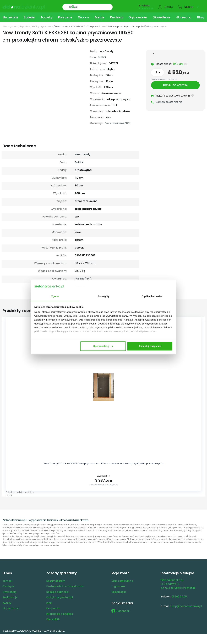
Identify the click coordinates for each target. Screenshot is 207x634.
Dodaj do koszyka (175, 85)
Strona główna (10, 25)
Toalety (46, 17)
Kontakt (7, 580)
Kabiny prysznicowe (42, 25)
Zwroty (6, 602)
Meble (99, 17)
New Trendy (82, 154)
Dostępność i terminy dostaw (65, 585)
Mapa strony (10, 607)
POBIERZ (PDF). (83, 278)
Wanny (83, 17)
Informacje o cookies (59, 613)
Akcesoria (183, 17)
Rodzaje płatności (57, 591)
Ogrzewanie (137, 17)
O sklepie (8, 585)
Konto (169, 6)
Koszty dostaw (55, 580)
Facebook (120, 610)
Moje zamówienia (122, 580)
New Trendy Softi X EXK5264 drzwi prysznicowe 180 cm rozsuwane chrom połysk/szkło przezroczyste (103, 463)
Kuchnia (116, 17)
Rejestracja (118, 591)
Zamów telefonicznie (169, 102)
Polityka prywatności (59, 596)
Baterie (29, 17)
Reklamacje (9, 596)
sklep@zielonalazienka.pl (186, 605)
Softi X (102, 56)
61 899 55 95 (146, 7)
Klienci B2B (53, 618)
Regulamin (53, 607)
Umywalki (10, 17)
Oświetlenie (161, 17)
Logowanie (118, 585)
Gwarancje (9, 591)
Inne (49, 602)
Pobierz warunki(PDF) (117, 122)
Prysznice (65, 17)
